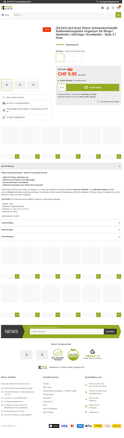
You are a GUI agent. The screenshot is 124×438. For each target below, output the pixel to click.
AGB (45, 405)
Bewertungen (61, 230)
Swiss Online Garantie (15, 97)
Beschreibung (61, 166)
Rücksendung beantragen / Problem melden (60, 391)
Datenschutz (48, 402)
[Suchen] (118, 15)
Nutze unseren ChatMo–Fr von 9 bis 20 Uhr (98, 385)
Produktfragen (61, 236)
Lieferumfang (61, 223)
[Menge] (62, 87)
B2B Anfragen (48, 412)
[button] (5, 15)
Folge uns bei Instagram (94, 406)
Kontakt (46, 384)
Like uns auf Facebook (93, 399)
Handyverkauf (48, 394)
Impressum (47, 398)
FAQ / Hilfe (47, 387)
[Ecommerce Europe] (42, 355)
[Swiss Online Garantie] (26, 355)
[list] (26, 51)
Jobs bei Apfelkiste (50, 409)
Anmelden (110, 332)
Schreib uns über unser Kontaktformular (98, 392)
